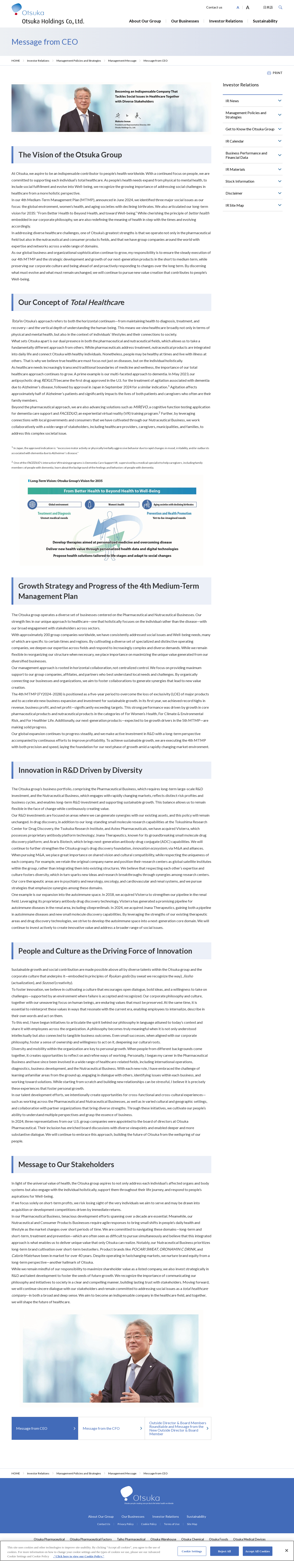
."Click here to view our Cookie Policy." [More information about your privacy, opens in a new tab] (78, 1556)
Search (280, 7)
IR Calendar (235, 141)
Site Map (192, 1524)
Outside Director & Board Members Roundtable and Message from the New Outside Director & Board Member (177, 1428)
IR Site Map (235, 205)
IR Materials (235, 169)
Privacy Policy (126, 1524)
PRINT (278, 72)
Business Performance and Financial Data (246, 155)
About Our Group (145, 21)
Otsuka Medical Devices (249, 1539)
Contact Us (103, 1524)
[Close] (287, 1550)
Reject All (224, 1551)
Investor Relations (226, 21)
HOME (15, 60)
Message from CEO (31, 1428)
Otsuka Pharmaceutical (49, 1539)
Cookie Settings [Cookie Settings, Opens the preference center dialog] (192, 1551)
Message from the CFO (101, 1428)
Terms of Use (172, 1524)
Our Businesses (185, 21)
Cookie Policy (149, 1524)
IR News (232, 101)
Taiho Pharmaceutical (131, 1539)
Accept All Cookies (257, 1551)
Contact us (214, 7)
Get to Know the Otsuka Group (250, 129)
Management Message (122, 60)
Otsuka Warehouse (163, 1539)
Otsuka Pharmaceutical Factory (91, 1539)
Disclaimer (234, 193)
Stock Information (240, 181)
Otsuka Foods (218, 1539)
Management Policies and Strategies (79, 60)
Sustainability (265, 21)
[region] (147, 1551)
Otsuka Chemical (192, 1539)
